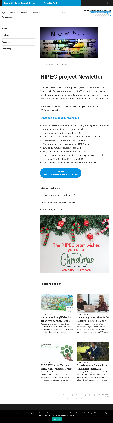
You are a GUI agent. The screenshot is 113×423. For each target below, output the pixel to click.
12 (72, 399)
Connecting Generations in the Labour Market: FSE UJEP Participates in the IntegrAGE (93, 321)
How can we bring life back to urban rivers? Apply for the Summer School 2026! (56, 321)
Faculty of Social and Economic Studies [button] (21, 3)
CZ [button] (107, 3)
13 (77, 399)
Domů (45, 64)
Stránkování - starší (104, 395)
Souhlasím (57, 419)
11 (67, 399)
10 (94, 395)
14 (82, 399)
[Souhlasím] (110, 416)
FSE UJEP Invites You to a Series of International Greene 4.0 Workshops (56, 368)
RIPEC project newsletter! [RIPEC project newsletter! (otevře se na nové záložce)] (85, 106)
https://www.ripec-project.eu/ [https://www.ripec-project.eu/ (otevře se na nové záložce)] (59, 195)
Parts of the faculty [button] (61, 3)
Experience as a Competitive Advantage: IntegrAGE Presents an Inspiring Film (92, 368)
